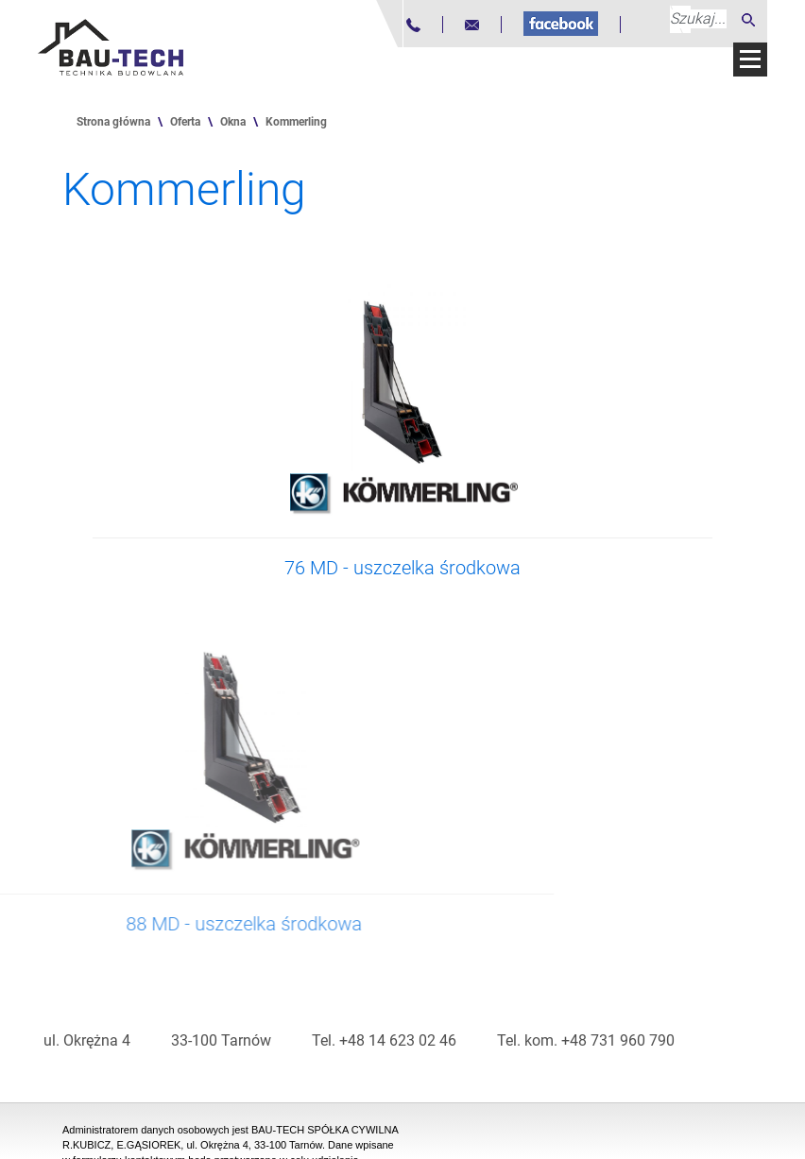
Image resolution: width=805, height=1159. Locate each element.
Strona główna (113, 121)
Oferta (185, 121)
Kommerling (296, 121)
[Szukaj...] (698, 18)
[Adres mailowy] (472, 25)
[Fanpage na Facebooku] (560, 23)
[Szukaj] (748, 20)
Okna (233, 121)
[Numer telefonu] (413, 25)
